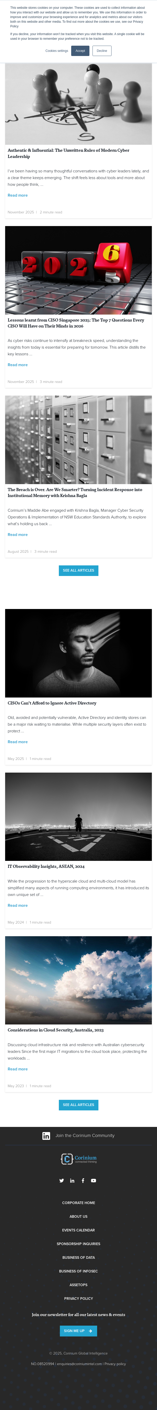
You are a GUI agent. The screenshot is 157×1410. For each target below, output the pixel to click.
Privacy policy (115, 1364)
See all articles (78, 570)
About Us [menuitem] (78, 1216)
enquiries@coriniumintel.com (79, 1364)
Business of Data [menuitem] (78, 1257)
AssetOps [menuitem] (78, 1285)
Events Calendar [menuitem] (78, 1230)
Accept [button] (80, 51)
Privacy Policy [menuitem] (78, 1298)
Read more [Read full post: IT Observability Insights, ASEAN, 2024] (18, 905)
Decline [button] (102, 51)
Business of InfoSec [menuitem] (78, 1271)
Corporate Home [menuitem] (78, 1203)
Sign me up (74, 1331)
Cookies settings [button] (56, 51)
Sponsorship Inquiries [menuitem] (78, 1244)
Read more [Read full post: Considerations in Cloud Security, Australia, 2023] (18, 1069)
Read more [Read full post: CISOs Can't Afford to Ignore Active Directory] (18, 741)
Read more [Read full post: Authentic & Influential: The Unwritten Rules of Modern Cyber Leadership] (18, 195)
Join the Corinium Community (78, 1135)
